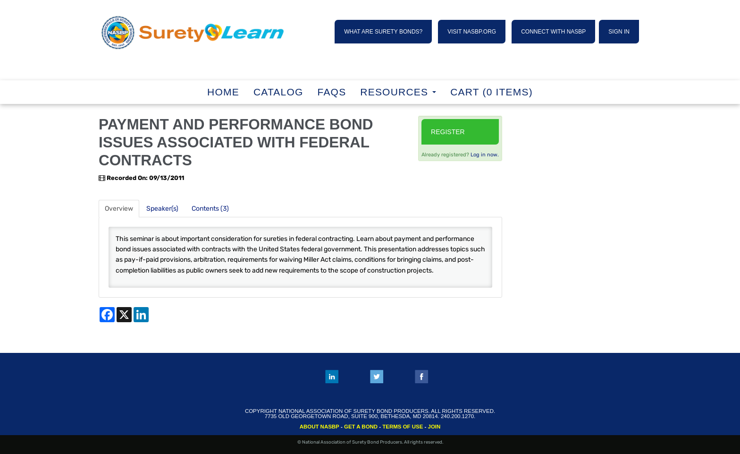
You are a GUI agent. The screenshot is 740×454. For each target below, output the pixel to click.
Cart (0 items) (491, 91)
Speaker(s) (162, 209)
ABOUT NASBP (319, 426)
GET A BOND (361, 426)
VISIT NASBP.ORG (471, 31)
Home (223, 91)
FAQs (332, 91)
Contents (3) (210, 209)
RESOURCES (398, 91)
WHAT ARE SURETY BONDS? (383, 31)
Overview (119, 209)
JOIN (434, 426)
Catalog (278, 91)
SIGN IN (619, 31)
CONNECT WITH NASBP (553, 31)
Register (448, 132)
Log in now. (485, 155)
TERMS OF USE (402, 426)
